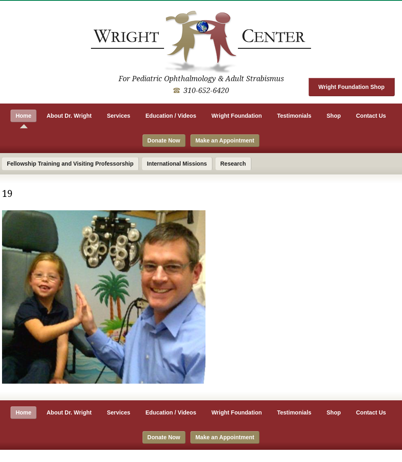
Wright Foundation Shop (351, 87)
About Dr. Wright (69, 115)
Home (23, 115)
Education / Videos (170, 115)
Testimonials (294, 115)
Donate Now (163, 140)
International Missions (177, 163)
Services (118, 115)
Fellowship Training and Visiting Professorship (70, 163)
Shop (333, 115)
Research (233, 163)
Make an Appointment (224, 140)
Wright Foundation (237, 115)
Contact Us (371, 115)
